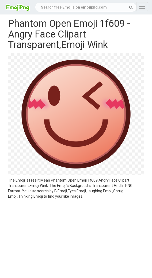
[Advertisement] (76, 239)
